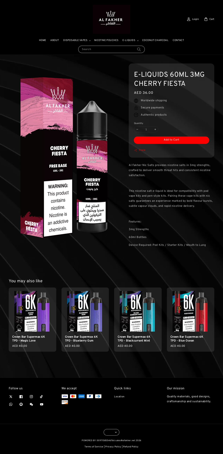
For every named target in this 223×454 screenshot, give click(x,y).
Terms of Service (93, 446)
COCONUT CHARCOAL (155, 40)
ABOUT (54, 40)
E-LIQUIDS (128, 40)
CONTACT (178, 40)
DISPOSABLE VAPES (75, 40)
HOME (42, 40)
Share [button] (140, 150)
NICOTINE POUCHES (106, 40)
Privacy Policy (113, 446)
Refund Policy (131, 446)
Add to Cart (171, 140)
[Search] (139, 49)
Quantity (138, 123)
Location (119, 396)
